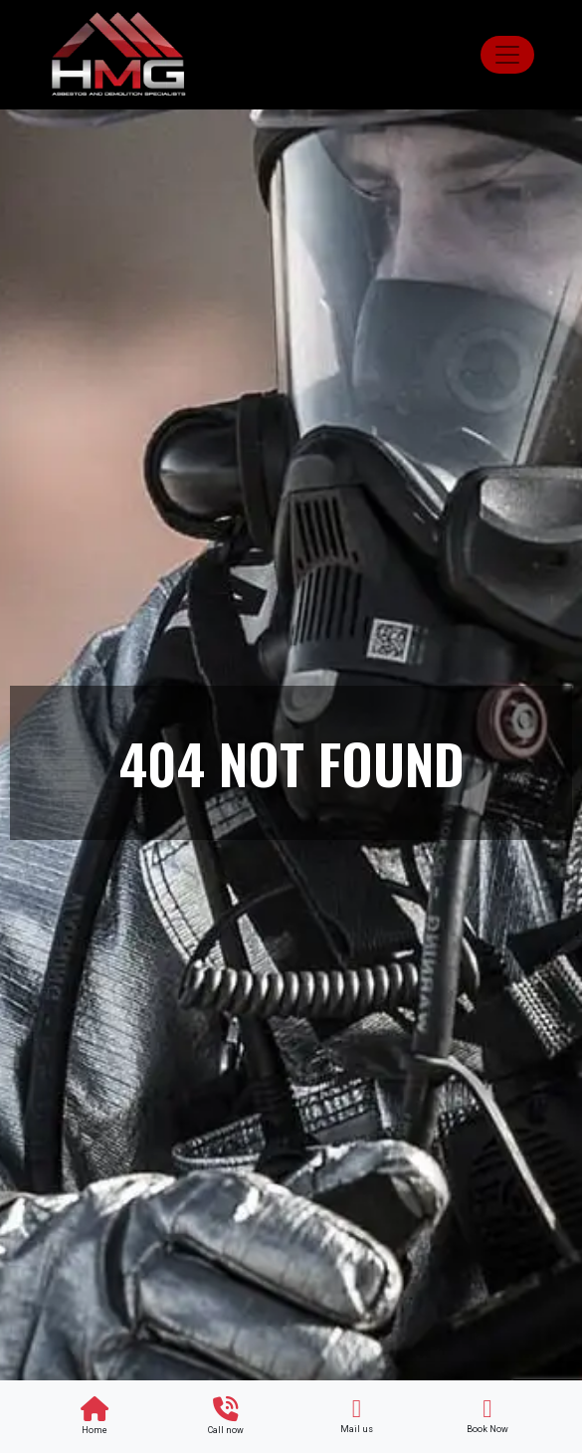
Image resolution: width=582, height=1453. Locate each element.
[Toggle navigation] (507, 55)
